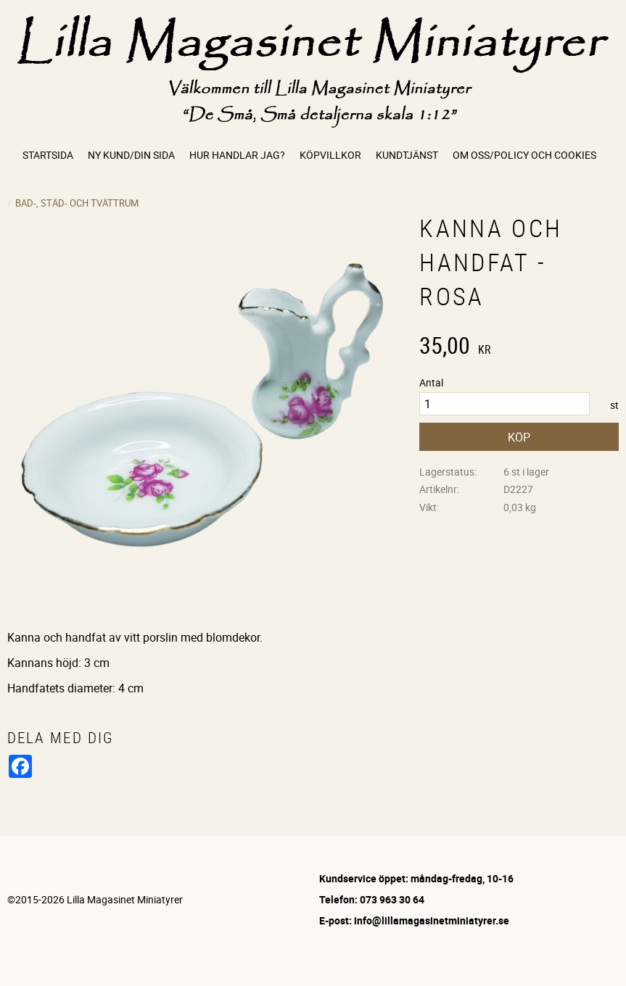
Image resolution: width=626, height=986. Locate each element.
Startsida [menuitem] (47, 155)
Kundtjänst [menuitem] (407, 155)
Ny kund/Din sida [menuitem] (131, 155)
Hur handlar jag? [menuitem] (237, 155)
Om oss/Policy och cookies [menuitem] (524, 155)
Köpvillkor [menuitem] (330, 155)
